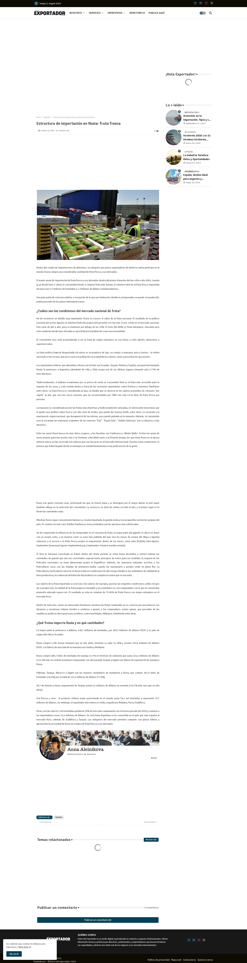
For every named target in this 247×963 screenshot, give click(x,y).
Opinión (47, 117)
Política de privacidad (158, 959)
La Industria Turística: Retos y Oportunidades (196, 157)
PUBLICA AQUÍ (156, 12)
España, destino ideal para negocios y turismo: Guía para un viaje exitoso (195, 177)
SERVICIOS (95, 12)
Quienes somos (205, 959)
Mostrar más (151, 839)
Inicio (38, 117)
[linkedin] (195, 3)
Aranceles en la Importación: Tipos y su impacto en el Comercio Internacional (197, 118)
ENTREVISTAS (115, 12)
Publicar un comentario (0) (97, 920)
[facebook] (201, 3)
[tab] (77, 13)
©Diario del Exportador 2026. (62, 961)
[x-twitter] (212, 3)
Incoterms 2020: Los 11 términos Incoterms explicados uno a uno (196, 138)
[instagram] (206, 3)
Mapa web (176, 959)
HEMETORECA (137, 12)
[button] (203, 13)
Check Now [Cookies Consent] (23, 947)
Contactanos (189, 959)
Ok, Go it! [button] (14, 954)
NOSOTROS (76, 12)
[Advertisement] (123, 44)
